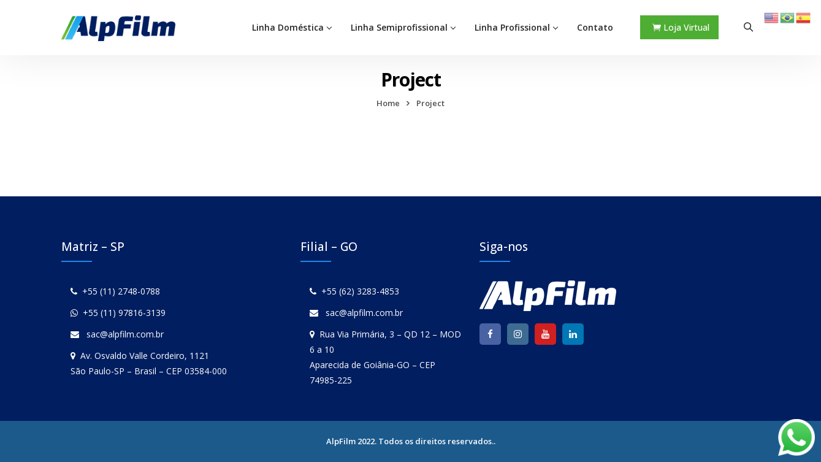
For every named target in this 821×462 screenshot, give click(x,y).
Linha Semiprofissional (399, 27)
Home (388, 103)
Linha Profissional (512, 27)
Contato (595, 27)
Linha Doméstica (288, 27)
